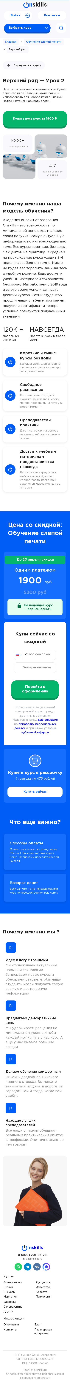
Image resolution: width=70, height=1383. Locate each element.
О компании (11, 1325)
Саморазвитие (13, 1307)
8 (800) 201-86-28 (32, 1255)
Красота (41, 1292)
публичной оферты (35, 732)
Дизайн (8, 1287)
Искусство (43, 1287)
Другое (8, 1311)
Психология (43, 1297)
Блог (37, 1325)
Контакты (52, 15)
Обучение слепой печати (43, 42)
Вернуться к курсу (24, 65)
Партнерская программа (43, 1332)
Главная (10, 42)
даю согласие (48, 720)
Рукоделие (43, 1283)
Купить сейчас (35, 791)
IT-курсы (9, 1292)
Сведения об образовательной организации (35, 1374)
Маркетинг (11, 1297)
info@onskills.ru (32, 1259)
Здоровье (10, 1302)
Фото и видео (13, 1283)
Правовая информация (35, 1378)
